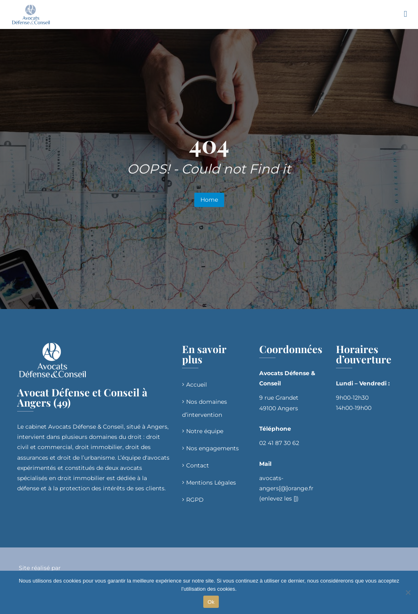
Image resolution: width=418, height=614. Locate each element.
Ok (210, 602)
